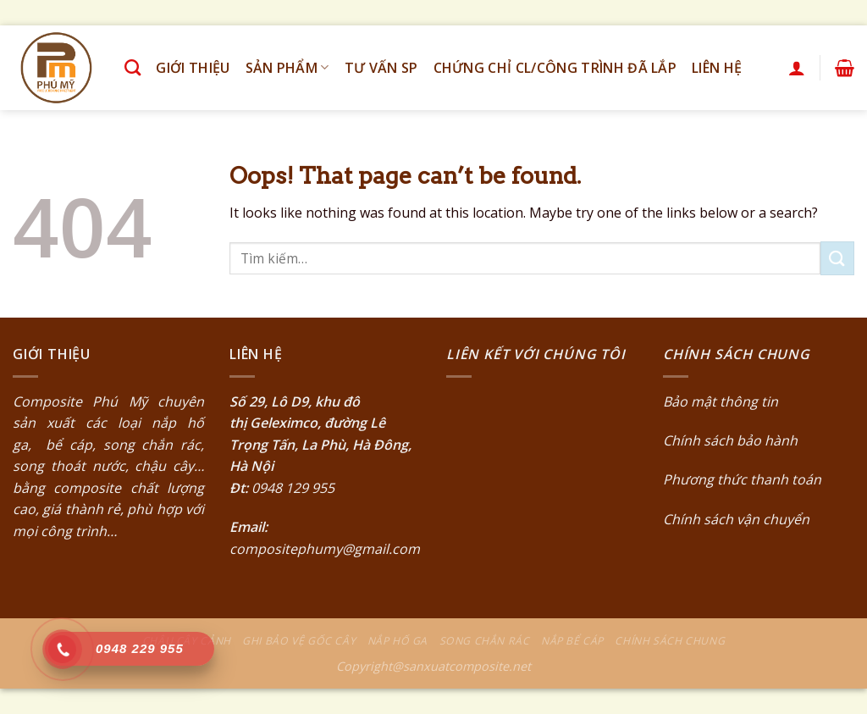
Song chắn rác (484, 641)
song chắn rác (152, 444)
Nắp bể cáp (572, 641)
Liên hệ (717, 67)
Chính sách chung (670, 641)
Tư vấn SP (381, 67)
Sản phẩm (287, 67)
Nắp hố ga (397, 641)
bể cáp (65, 444)
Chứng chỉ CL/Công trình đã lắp (555, 67)
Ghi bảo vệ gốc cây (299, 641)
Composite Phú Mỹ (80, 401)
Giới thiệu (192, 67)
